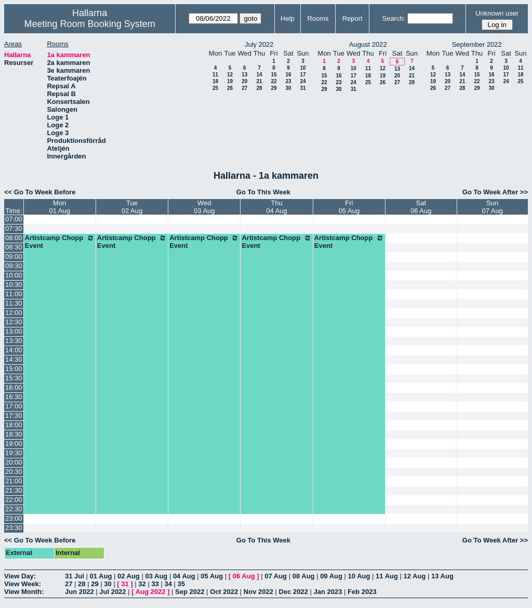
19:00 (13, 443)
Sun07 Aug (492, 207)
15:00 (13, 369)
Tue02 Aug (132, 207)
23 (288, 81)
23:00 (13, 518)
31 (302, 88)
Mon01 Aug (59, 207)
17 (302, 74)
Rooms (317, 18)
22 (273, 81)
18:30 (13, 434)
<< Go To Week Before (40, 192)
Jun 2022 (79, 592)
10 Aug (359, 576)
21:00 (13, 481)
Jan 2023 (328, 592)
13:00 (13, 331)
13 (244, 74)
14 (259, 74)
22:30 (13, 509)
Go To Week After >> (495, 192)
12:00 (13, 312)
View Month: (24, 592)
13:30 (13, 341)
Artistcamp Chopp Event (60, 241)
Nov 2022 (258, 592)
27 (244, 88)
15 (273, 74)
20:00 (13, 462)
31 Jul (74, 576)
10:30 (13, 284)
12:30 (13, 322)
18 (215, 81)
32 (141, 584)
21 (259, 81)
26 (230, 88)
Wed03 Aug (204, 207)
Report (352, 18)
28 (259, 88)
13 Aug (442, 576)
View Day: (20, 576)
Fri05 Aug (349, 207)
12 (230, 74)
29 (273, 88)
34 (167, 584)
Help (288, 18)
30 (288, 88)
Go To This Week (263, 192)
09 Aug (331, 576)
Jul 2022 (112, 592)
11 (215, 74)
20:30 (13, 471)
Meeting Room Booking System (89, 24)
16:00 (13, 387)
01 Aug (100, 576)
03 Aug (156, 576)
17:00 (13, 406)
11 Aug (387, 576)
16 (288, 74)
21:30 (13, 490)
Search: (393, 18)
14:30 (13, 359)
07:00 (13, 219)
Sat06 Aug (421, 207)
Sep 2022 (189, 592)
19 (230, 81)
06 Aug (244, 576)
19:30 (13, 453)
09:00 (13, 256)
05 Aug (212, 576)
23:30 (13, 528)
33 (154, 584)
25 (215, 88)
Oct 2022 (224, 592)
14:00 (13, 350)
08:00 (13, 238)
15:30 (13, 378)
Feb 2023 (362, 592)
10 (302, 68)
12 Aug (415, 576)
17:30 (13, 415)
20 (244, 81)
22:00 (13, 500)
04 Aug (184, 576)
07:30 (13, 228)
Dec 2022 (293, 592)
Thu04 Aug (276, 207)
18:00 (13, 425)
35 (181, 584)
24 (302, 81)
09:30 (13, 266)
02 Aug (128, 576)
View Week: (22, 584)
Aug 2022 (151, 592)
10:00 (13, 275)
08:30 (13, 247)
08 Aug (303, 576)
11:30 (13, 303)
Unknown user (496, 13)
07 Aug (275, 576)
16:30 (13, 397)
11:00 (13, 294)
